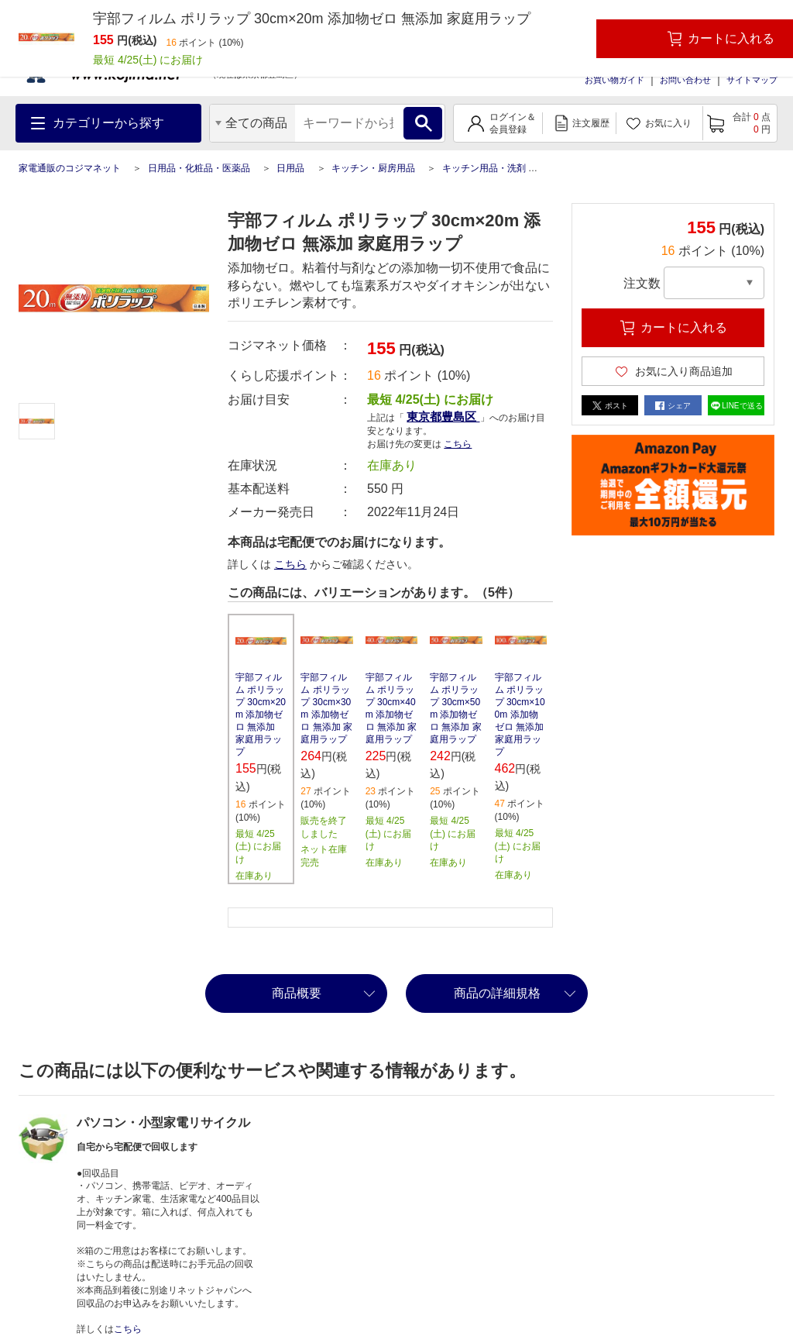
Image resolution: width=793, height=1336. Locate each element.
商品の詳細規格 (497, 993)
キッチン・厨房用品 (373, 168)
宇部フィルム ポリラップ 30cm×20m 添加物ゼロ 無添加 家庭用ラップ (260, 714)
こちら (458, 444)
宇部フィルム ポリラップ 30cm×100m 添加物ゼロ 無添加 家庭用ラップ (520, 714)
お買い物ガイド (614, 79)
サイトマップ (752, 79)
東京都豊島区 (443, 416)
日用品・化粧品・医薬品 (199, 168)
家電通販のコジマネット (70, 168)
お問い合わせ (685, 79)
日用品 (290, 168)
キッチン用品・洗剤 (484, 168)
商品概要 (296, 993)
